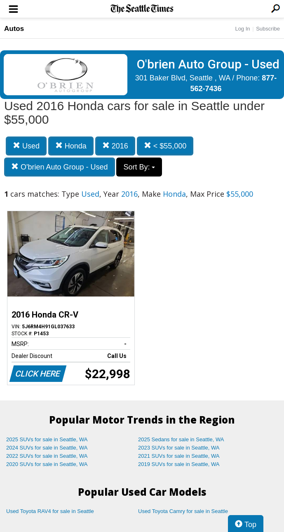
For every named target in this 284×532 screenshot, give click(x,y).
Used (26, 145)
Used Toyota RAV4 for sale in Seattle (50, 511)
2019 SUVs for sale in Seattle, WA (179, 464)
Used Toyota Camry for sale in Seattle (183, 511)
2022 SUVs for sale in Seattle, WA (47, 456)
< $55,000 (165, 145)
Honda (71, 145)
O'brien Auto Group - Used (59, 166)
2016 (115, 145)
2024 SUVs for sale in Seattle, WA (47, 448)
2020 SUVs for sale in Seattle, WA (47, 464)
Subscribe (268, 29)
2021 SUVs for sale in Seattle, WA (179, 456)
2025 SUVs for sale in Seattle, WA (47, 439)
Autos (14, 29)
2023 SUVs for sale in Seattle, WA (179, 448)
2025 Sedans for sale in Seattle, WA (181, 439)
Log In (242, 29)
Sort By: (139, 167)
